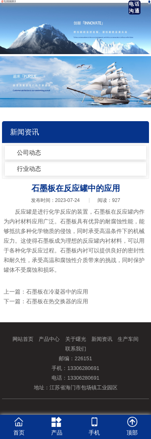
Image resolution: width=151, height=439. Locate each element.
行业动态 (29, 168)
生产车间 (128, 339)
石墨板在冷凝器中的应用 (57, 291)
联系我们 (75, 349)
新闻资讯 (101, 339)
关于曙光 (75, 339)
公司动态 (29, 152)
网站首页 (22, 339)
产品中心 (49, 339)
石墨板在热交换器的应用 (57, 301)
